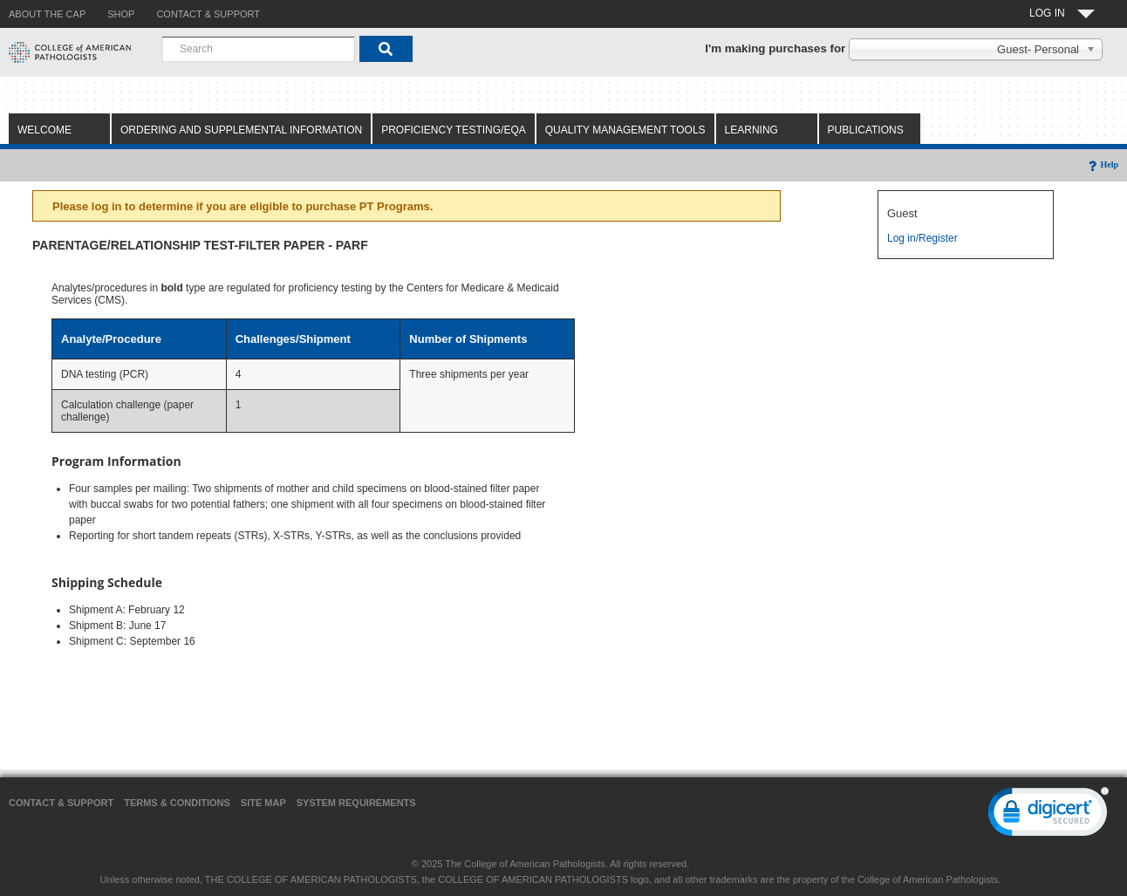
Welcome (44, 130)
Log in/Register (922, 238)
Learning (751, 130)
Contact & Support (61, 802)
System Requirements (356, 802)
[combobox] (258, 49)
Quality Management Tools (625, 130)
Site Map (263, 802)
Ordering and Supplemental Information (241, 130)
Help (1102, 164)
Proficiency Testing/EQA (453, 130)
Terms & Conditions (177, 802)
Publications (866, 130)
